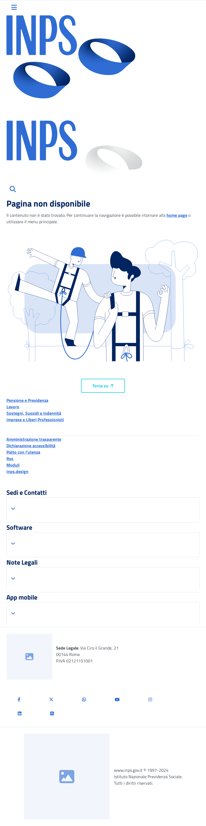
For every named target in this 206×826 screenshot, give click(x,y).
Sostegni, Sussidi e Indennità (33, 413)
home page (177, 215)
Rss (9, 458)
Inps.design (17, 471)
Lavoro (12, 406)
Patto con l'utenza (23, 452)
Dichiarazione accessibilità (30, 445)
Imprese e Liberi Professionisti (35, 419)
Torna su (103, 386)
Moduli (13, 465)
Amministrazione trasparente (33, 439)
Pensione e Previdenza (27, 400)
